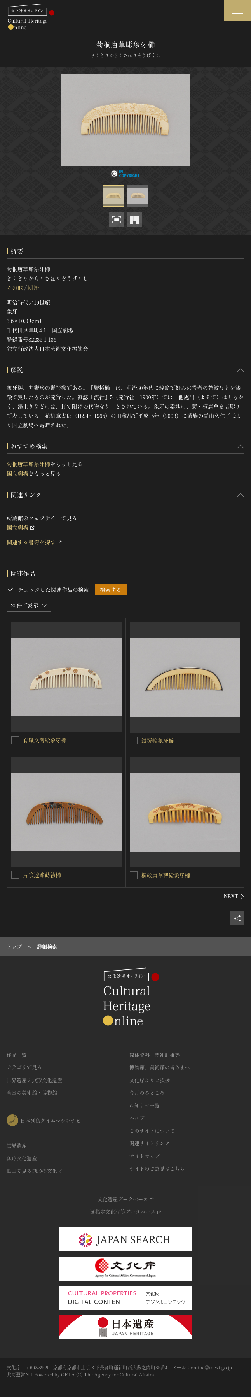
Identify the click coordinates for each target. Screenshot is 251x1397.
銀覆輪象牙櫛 (157, 740)
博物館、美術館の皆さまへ (159, 1067)
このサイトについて (152, 1130)
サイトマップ (144, 1156)
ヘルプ (137, 1117)
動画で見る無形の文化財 (34, 1170)
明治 (33, 287)
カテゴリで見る (24, 1067)
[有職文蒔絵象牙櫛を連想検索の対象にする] (15, 740)
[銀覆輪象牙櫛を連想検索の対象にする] (134, 740)
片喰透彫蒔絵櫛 (42, 875)
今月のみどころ (147, 1092)
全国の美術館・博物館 (32, 1092)
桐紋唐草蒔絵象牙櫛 (165, 875)
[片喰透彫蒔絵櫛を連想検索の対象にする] (15, 875)
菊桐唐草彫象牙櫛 (28, 464)
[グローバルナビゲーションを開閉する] (237, 10)
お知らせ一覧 (144, 1105)
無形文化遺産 (22, 1158)
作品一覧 (17, 1054)
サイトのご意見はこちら (157, 1168)
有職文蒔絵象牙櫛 (44, 740)
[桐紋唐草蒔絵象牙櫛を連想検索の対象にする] (134, 875)
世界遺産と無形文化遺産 (34, 1080)
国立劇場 (17, 473)
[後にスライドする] (234, 896)
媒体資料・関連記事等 (154, 1054)
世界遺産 (17, 1145)
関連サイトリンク (149, 1143)
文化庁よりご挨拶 (149, 1080)
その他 (15, 287)
